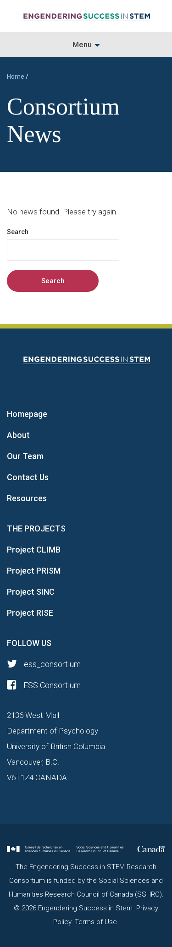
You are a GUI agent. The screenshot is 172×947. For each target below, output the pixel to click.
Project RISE (30, 613)
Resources (27, 498)
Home (15, 76)
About (18, 435)
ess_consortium (44, 664)
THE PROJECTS (36, 528)
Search (17, 232)
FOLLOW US (29, 643)
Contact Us (28, 477)
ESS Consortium (44, 685)
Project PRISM (34, 570)
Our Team (25, 456)
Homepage (27, 414)
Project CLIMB (34, 549)
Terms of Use (96, 922)
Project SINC (31, 592)
